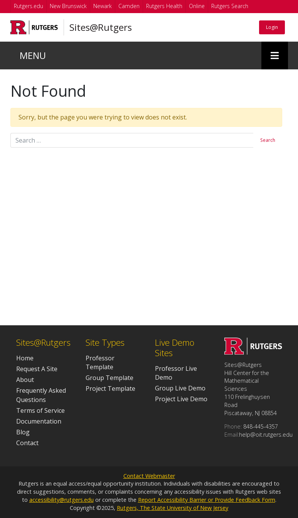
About (25, 379)
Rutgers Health (164, 6)
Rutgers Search (229, 6)
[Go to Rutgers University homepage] (32, 27)
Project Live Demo (181, 399)
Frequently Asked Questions (41, 395)
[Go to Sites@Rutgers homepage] (253, 352)
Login (269, 27)
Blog (23, 432)
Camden (129, 6)
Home (25, 358)
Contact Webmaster (149, 475)
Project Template (110, 388)
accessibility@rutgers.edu (61, 499)
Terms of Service (40, 410)
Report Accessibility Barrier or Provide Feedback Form (206, 499)
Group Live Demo (180, 388)
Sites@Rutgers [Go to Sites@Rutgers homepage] (97, 27)
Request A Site (36, 369)
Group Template (109, 377)
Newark (102, 6)
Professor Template (100, 362)
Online (197, 6)
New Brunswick (68, 6)
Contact (27, 443)
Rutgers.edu (28, 6)
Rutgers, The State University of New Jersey (172, 507)
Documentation (38, 421)
